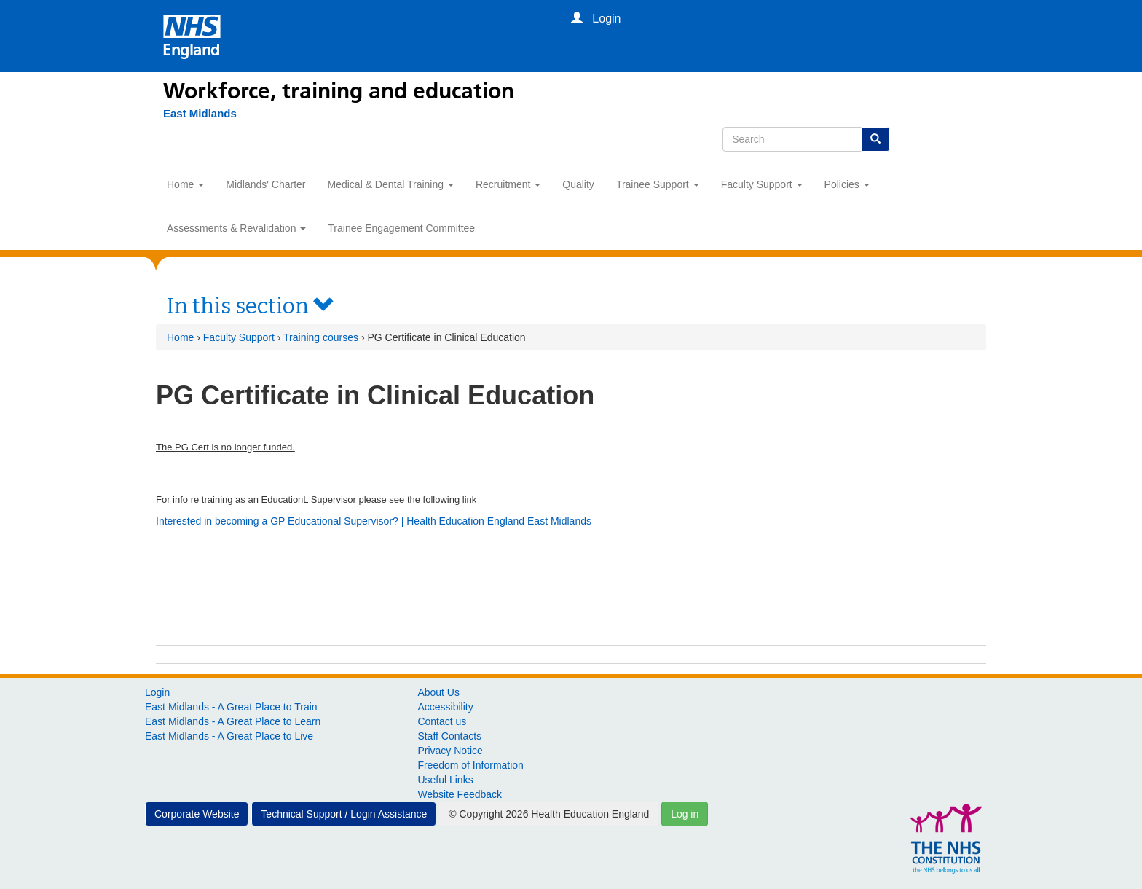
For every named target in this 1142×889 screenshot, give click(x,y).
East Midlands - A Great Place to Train (231, 707)
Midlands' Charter (265, 184)
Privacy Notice (449, 750)
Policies (847, 184)
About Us (438, 692)
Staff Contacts (449, 736)
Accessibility (445, 707)
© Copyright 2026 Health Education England (549, 814)
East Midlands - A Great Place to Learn (232, 721)
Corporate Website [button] (196, 814)
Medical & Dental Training (391, 184)
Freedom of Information (470, 765)
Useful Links (445, 780)
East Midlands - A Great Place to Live (229, 736)
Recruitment (508, 184)
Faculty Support (762, 184)
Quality (578, 184)
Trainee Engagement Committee (401, 228)
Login (157, 692)
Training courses (320, 337)
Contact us (441, 721)
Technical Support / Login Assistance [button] (344, 814)
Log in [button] (684, 814)
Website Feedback (459, 794)
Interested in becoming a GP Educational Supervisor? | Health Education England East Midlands (373, 521)
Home (185, 184)
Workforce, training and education (338, 91)
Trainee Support (657, 184)
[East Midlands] (200, 114)
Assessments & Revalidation (236, 228)
